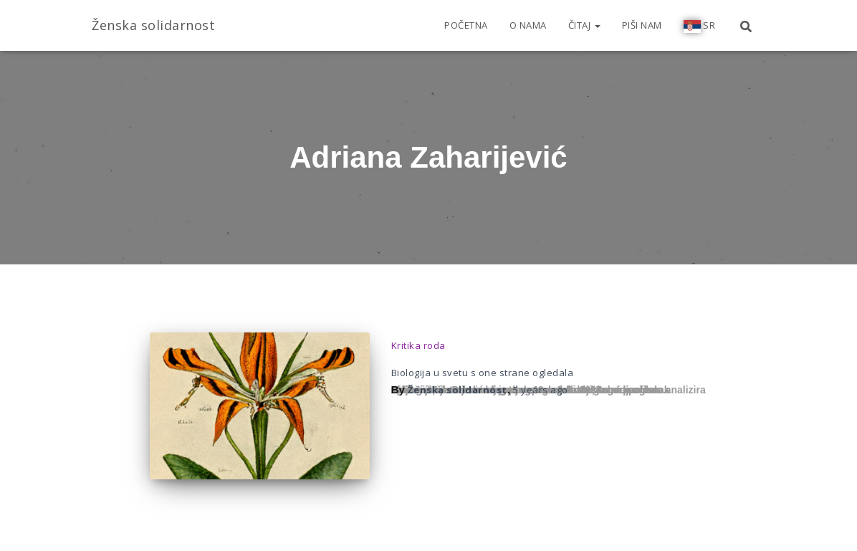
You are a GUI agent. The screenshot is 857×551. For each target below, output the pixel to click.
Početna (466, 25)
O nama (528, 25)
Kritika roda (418, 345)
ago (540, 389)
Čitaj (584, 25)
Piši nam (642, 25)
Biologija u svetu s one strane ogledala (482, 372)
